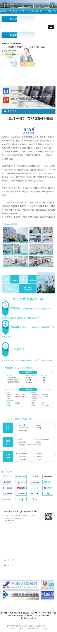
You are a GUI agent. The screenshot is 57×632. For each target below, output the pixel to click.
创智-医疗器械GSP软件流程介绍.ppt (27, 99)
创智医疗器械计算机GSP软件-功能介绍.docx (28, 90)
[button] (51, 27)
